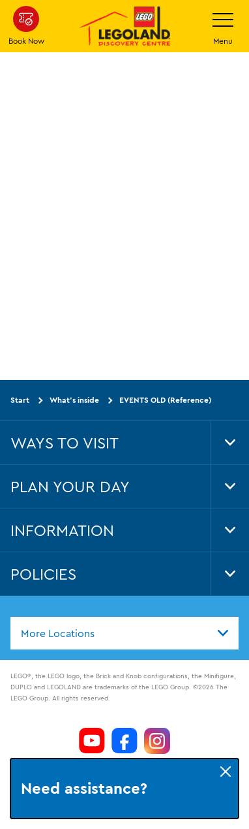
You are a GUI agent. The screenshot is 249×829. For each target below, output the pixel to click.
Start (19, 400)
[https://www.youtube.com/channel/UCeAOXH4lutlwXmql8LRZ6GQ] (92, 741)
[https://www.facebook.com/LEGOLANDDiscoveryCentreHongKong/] (124, 741)
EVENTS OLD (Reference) (165, 400)
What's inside (74, 400)
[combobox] (124, 633)
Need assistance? (84, 788)
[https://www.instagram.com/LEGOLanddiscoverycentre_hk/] (157, 741)
